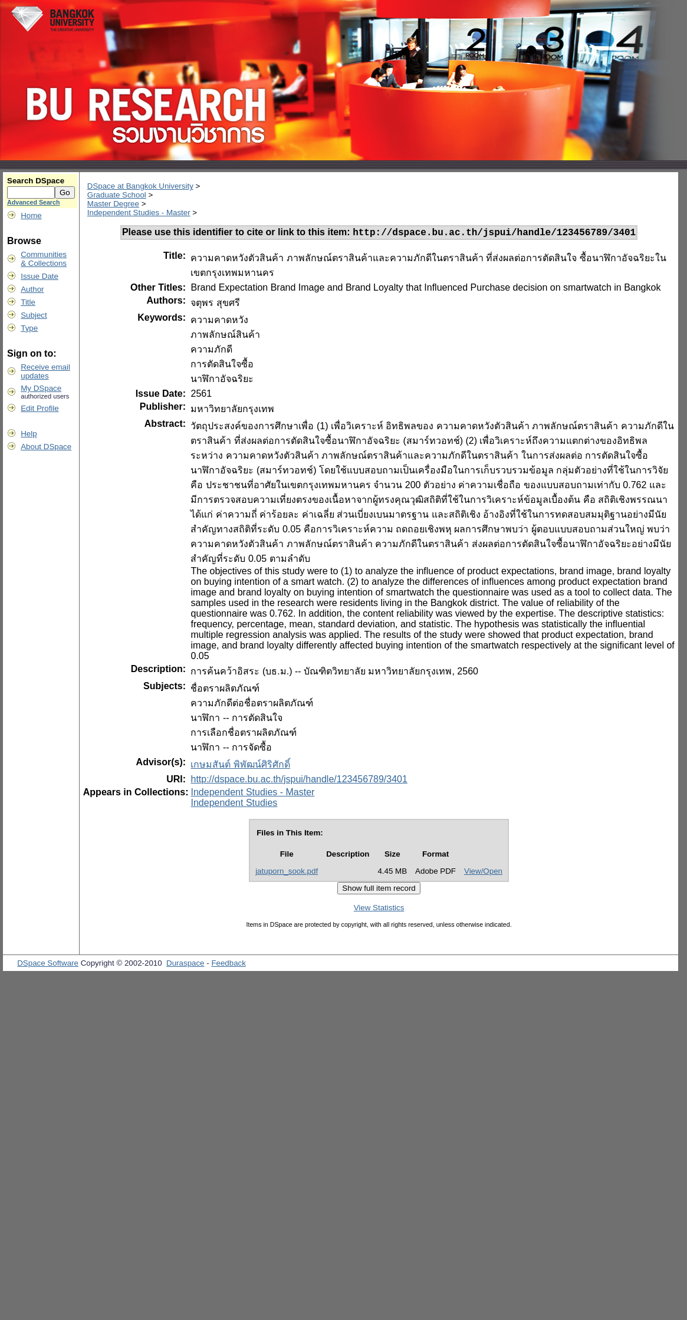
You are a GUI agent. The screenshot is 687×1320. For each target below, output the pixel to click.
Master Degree (113, 203)
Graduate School (116, 194)
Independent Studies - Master (138, 212)
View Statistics (379, 909)
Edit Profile (39, 408)
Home (31, 215)
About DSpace (46, 446)
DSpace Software (47, 964)
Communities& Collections (44, 259)
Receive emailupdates (45, 371)
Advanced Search (33, 202)
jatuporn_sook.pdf (286, 872)
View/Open (483, 872)
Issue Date (39, 276)
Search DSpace (35, 180)
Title (28, 302)
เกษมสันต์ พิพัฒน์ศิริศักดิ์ (240, 766)
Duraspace (185, 964)
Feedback (228, 964)
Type (29, 328)
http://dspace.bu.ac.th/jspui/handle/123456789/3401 (298, 781)
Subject (34, 315)
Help (29, 433)
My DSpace (41, 388)
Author (32, 289)
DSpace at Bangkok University (140, 186)
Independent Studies (233, 804)
